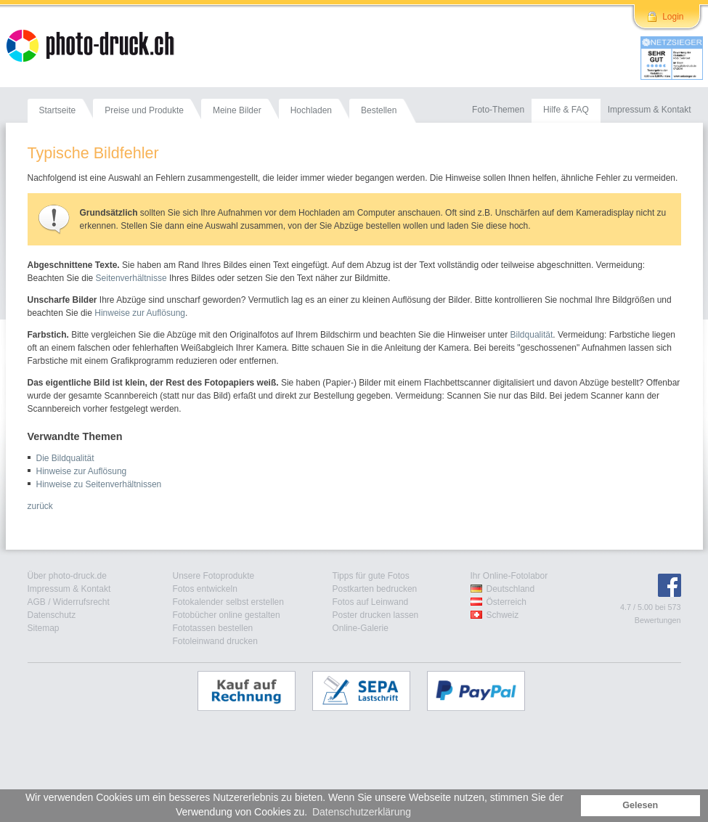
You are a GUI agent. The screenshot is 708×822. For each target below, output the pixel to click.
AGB (37, 602)
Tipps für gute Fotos (371, 576)
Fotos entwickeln (205, 589)
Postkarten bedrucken (375, 589)
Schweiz (503, 615)
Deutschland (511, 589)
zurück (40, 506)
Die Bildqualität (65, 458)
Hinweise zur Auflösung (139, 313)
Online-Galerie (360, 628)
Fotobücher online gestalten (226, 615)
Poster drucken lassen (376, 615)
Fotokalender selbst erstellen (228, 602)
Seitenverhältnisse (131, 278)
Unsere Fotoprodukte (214, 576)
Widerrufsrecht (81, 602)
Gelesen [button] (640, 805)
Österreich (506, 602)
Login (672, 17)
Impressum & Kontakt (69, 589)
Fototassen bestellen (213, 628)
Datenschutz (52, 615)
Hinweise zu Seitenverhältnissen (99, 484)
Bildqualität (531, 335)
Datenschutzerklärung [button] (361, 812)
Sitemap (44, 628)
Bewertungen (658, 620)
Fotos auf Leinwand (371, 602)
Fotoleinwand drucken (215, 641)
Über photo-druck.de (67, 576)
